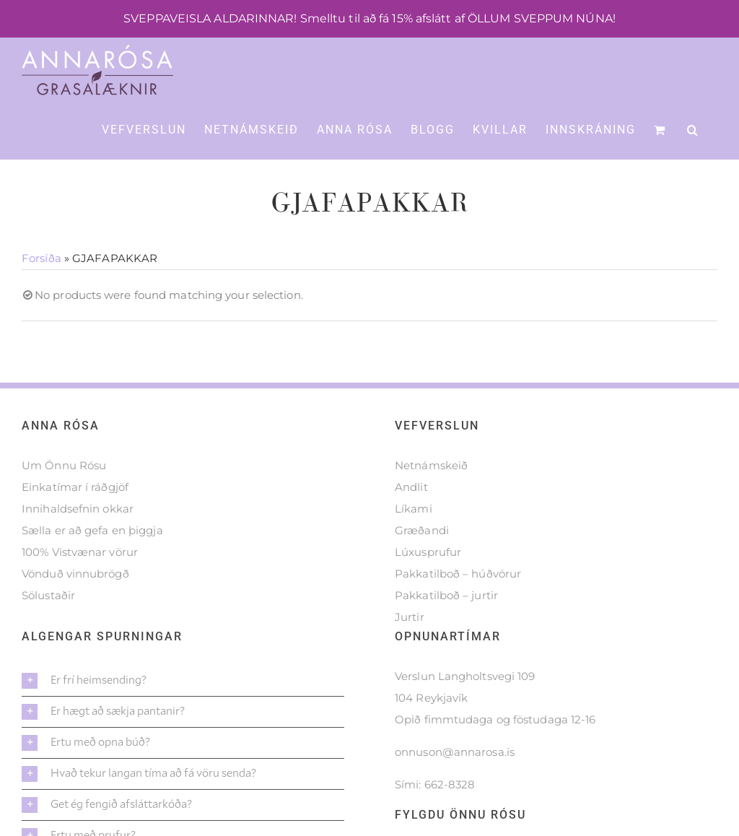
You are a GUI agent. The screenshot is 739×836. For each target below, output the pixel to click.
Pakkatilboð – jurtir (446, 629)
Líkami (413, 542)
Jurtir (409, 651)
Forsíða (41, 292)
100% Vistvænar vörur (80, 586)
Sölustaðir (48, 629)
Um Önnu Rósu (64, 499)
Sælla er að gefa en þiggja (92, 564)
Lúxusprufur (428, 586)
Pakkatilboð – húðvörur (458, 607)
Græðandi (422, 564)
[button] (693, 129)
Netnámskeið (431, 499)
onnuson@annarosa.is (455, 786)
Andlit (411, 521)
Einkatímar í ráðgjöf (75, 521)
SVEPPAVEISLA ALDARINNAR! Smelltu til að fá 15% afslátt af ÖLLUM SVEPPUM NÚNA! (369, 18)
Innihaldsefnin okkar (78, 542)
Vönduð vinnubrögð (75, 607)
